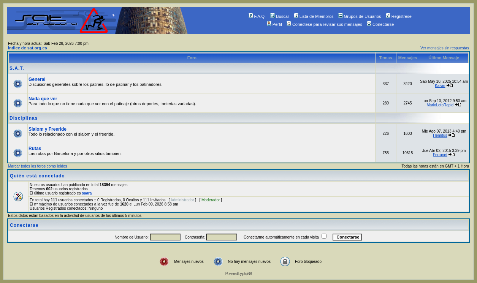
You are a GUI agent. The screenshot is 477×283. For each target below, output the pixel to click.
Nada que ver (43, 98)
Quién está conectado (37, 176)
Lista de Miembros (314, 16)
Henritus (440, 135)
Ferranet (440, 155)
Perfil (274, 24)
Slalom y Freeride (48, 129)
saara (87, 193)
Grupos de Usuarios (359, 16)
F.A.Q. (257, 16)
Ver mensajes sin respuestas (444, 48)
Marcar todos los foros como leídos (37, 166)
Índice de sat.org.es (27, 48)
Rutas (35, 148)
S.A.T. (17, 68)
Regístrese (399, 16)
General (37, 79)
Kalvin (440, 86)
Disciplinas (24, 118)
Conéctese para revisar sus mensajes (324, 24)
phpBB (247, 274)
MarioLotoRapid (439, 105)
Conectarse (380, 24)
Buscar (279, 16)
